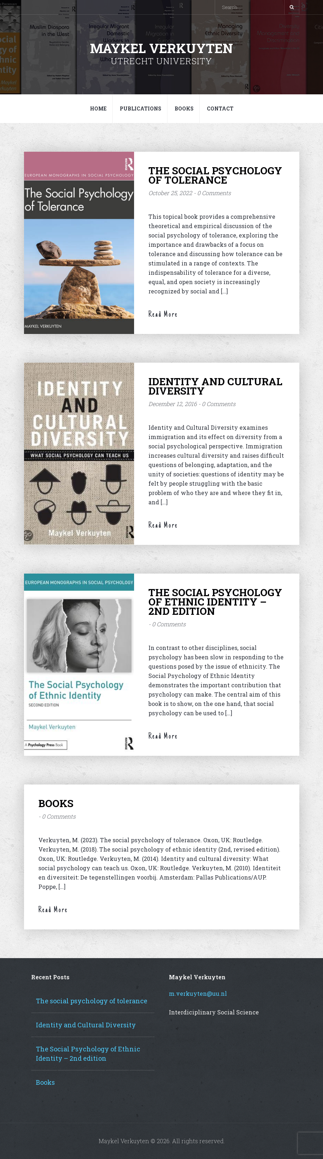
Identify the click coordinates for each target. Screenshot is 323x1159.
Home (98, 108)
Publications (140, 108)
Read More (163, 315)
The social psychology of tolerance (215, 175)
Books (184, 108)
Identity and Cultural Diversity (215, 386)
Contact (220, 108)
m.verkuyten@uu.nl (198, 993)
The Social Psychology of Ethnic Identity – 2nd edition (215, 602)
